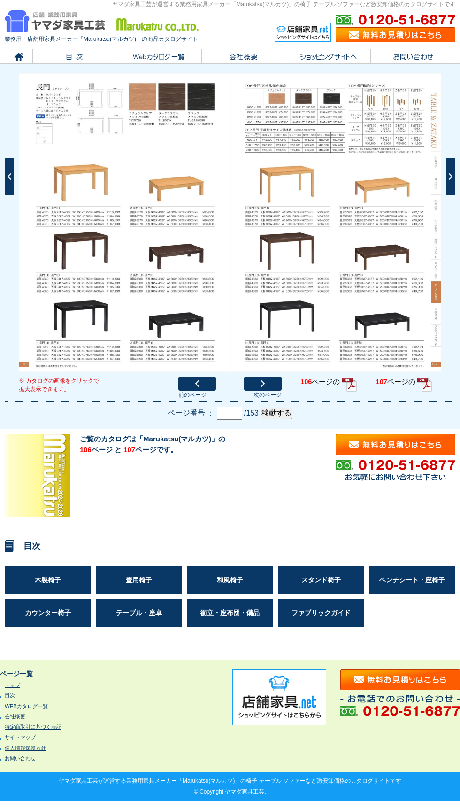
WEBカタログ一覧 (26, 706)
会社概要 (15, 716)
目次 (10, 695)
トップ (12, 685)
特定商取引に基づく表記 (33, 727)
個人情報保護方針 (25, 748)
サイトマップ (20, 737)
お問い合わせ (20, 758)
